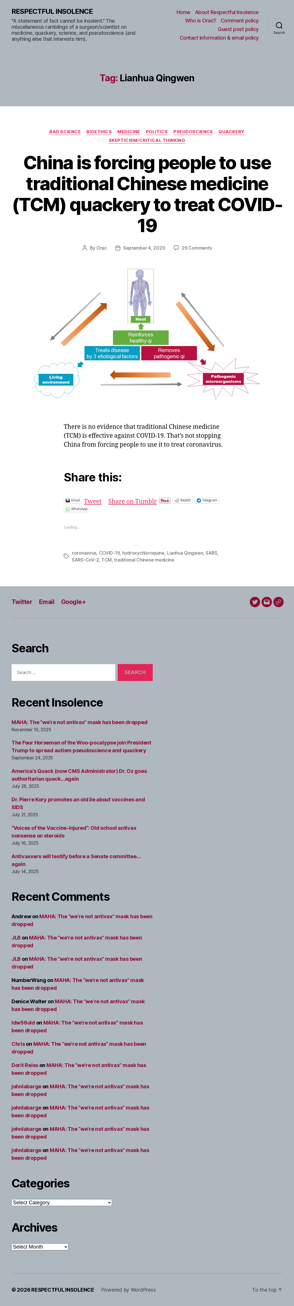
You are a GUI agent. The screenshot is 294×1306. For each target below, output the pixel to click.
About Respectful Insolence (227, 12)
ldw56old (23, 1023)
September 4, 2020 (144, 248)
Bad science (65, 131)
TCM (106, 560)
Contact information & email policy (219, 38)
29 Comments (197, 248)
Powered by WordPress (128, 1290)
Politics (157, 131)
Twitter (21, 601)
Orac (101, 248)
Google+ (73, 601)
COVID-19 (109, 553)
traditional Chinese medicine (144, 560)
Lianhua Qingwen (185, 553)
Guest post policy (238, 29)
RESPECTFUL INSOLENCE (52, 11)
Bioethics (99, 131)
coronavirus (84, 553)
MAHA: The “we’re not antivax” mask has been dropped (79, 722)
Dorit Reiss (24, 1065)
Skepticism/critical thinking (147, 140)
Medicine (128, 131)
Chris (18, 1044)
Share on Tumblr (132, 500)
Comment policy (240, 21)
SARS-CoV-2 (85, 560)
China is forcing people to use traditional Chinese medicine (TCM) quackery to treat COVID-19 (147, 193)
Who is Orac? (200, 21)
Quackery (231, 131)
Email (46, 601)
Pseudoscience (193, 131)
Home (183, 12)
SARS (211, 553)
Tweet (93, 500)
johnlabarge (26, 1086)
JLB (16, 938)
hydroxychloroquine (143, 553)
